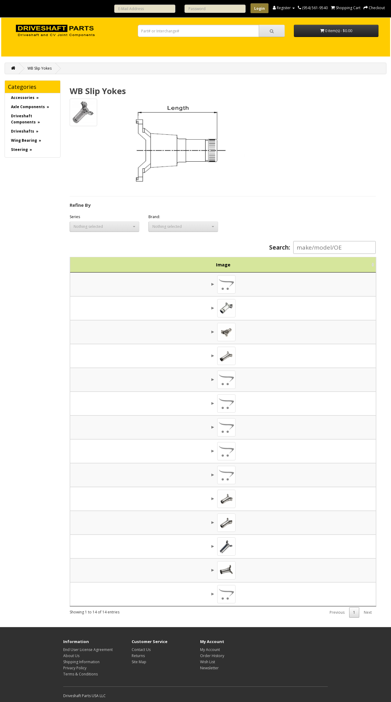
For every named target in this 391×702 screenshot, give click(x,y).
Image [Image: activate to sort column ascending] (85, 264)
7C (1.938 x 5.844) (163, 403)
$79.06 (328, 284)
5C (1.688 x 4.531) (163, 308)
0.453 (267, 451)
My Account (210, 649)
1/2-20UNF (267, 427)
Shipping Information (81, 661)
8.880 (235, 356)
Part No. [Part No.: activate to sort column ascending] (117, 264)
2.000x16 (205, 356)
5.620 (235, 308)
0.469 (267, 403)
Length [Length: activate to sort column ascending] (235, 264)
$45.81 (328, 451)
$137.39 (327, 427)
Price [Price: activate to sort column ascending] (326, 264)
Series (75, 216)
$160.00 (327, 356)
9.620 (235, 570)
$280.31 (327, 546)
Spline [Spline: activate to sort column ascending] (205, 264)
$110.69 (327, 332)
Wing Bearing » (26, 140)
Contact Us (141, 649)
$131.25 (327, 475)
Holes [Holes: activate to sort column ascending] (267, 264)
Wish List (207, 661)
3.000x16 (205, 570)
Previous (337, 612)
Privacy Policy (74, 668)
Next (368, 612)
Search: (322, 247)
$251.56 (327, 570)
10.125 (235, 546)
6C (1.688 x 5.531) (163, 332)
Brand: (154, 216)
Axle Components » (30, 106)
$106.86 (327, 403)
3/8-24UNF (267, 308)
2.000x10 (205, 403)
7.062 (235, 403)
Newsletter (209, 668)
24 (204, 379)
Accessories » (25, 97)
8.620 (235, 522)
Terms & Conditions (80, 674)
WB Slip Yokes (39, 68)
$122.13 (327, 379)
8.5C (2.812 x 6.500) (163, 522)
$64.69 (328, 308)
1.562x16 (205, 308)
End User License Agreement (88, 649)
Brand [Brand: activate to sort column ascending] (298, 264)
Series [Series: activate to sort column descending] (163, 264)
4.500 (235, 427)
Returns (138, 655)
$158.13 (327, 522)
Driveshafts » (24, 131)
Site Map (139, 661)
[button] (104, 226)
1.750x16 (205, 332)
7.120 (235, 475)
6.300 (235, 332)
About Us (71, 655)
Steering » (21, 149)
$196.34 (327, 594)
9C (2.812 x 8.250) (163, 570)
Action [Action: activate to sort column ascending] (357, 264)
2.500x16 (205, 522)
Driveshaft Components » (25, 119)
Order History (212, 655)
